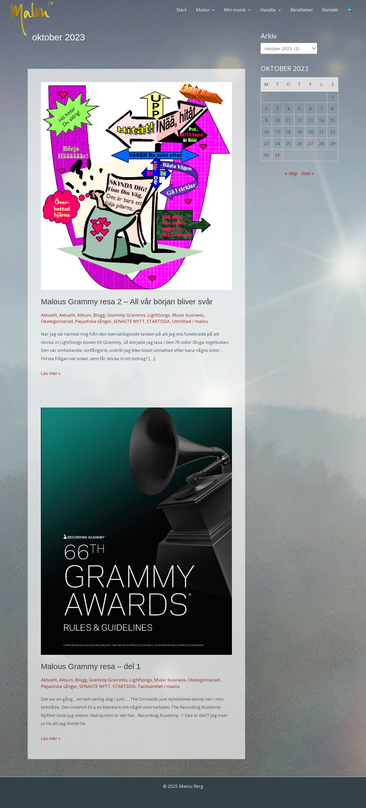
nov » (307, 173)
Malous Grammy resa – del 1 (91, 666)
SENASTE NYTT (129, 321)
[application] (215, 9)
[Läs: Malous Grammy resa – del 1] (136, 530)
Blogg (99, 315)
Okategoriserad (57, 321)
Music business (188, 315)
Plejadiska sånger (93, 321)
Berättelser (303, 10)
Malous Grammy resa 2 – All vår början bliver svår (127, 301)
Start (186, 10)
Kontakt (331, 10)
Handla (273, 9)
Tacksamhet (150, 686)
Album (84, 315)
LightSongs (159, 315)
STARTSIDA (158, 321)
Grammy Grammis (126, 315)
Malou (208, 9)
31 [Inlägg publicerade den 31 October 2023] (277, 155)
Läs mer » (50, 373)
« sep (291, 173)
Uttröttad (181, 321)
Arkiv (269, 36)
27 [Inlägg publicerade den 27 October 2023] (310, 143)
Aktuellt (49, 315)
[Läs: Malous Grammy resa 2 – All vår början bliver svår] (136, 185)
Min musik (240, 9)
